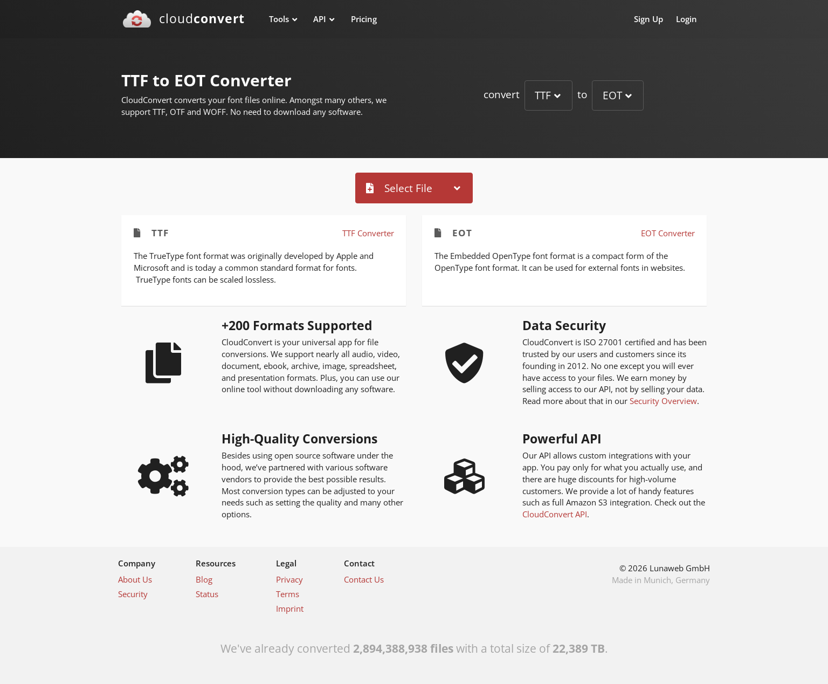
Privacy (289, 579)
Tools (279, 18)
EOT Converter (668, 233)
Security (133, 594)
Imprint (289, 608)
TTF (543, 95)
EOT (612, 95)
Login (686, 18)
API (319, 18)
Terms (287, 594)
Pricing (364, 18)
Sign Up (648, 18)
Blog (204, 579)
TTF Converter (368, 233)
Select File (399, 188)
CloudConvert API (554, 514)
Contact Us (364, 579)
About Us (135, 579)
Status (207, 594)
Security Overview (663, 400)
